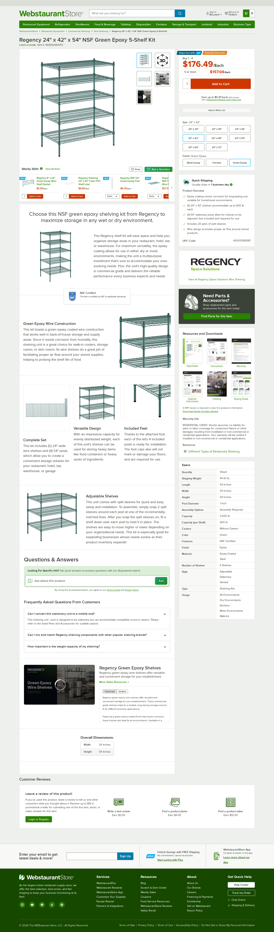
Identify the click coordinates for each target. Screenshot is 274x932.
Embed (122, 691)
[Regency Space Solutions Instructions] (216, 352)
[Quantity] (187, 84)
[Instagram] (22, 905)
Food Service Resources (155, 901)
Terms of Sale (127, 925)
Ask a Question (158, 169)
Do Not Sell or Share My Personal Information (228, 925)
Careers (191, 892)
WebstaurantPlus (106, 883)
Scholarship (194, 901)
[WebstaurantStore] (50, 877)
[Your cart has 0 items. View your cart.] (249, 13)
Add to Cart (35, 196)
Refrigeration (62, 24)
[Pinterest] (62, 905)
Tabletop (126, 24)
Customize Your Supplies (111, 896)
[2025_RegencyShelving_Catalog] (216, 387)
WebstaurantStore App (109, 892)
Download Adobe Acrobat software (200, 411)
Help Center (241, 884)
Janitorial (206, 24)
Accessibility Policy (187, 925)
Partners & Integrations (109, 906)
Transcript (110, 691)
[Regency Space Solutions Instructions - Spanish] (192, 387)
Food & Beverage (105, 24)
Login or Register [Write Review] (39, 819)
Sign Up (125, 856)
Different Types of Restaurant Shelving (219, 451)
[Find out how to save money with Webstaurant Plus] (22, 178)
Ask (161, 581)
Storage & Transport (184, 24)
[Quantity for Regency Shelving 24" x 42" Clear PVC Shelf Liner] (66, 196)
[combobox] (132, 13)
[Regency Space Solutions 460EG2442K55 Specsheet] (192, 352)
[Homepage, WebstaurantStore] (51, 13)
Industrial (223, 24)
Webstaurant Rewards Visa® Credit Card (224, 100)
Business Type (242, 24)
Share (136, 169)
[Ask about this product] (97, 581)
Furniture (161, 24)
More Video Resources (113, 681)
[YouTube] (32, 905)
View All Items (52, 169)
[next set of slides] (172, 187)
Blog (143, 883)
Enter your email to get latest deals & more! (38, 856)
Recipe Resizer (105, 901)
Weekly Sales (148, 892)
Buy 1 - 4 (188, 58)
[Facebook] (42, 905)
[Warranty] (241, 352)
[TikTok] (52, 905)
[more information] (231, 184)
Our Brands (194, 887)
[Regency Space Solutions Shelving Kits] (241, 387)
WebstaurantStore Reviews (156, 906)
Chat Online (236, 899)
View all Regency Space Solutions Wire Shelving (216, 279)
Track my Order (241, 892)
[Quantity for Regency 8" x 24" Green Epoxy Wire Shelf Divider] (24, 196)
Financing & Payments (200, 896)
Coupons (146, 896)
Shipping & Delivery (241, 905)
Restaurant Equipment (36, 24)
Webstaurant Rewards (109, 887)
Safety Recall (148, 910)
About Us (192, 883)
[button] (144, 60)
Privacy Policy (132, 590)
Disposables (143, 24)
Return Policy (195, 910)
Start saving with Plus (170, 859)
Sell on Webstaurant (198, 906)
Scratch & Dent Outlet (153, 887)
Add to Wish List (216, 110)
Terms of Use (113, 590)
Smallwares (82, 24)
